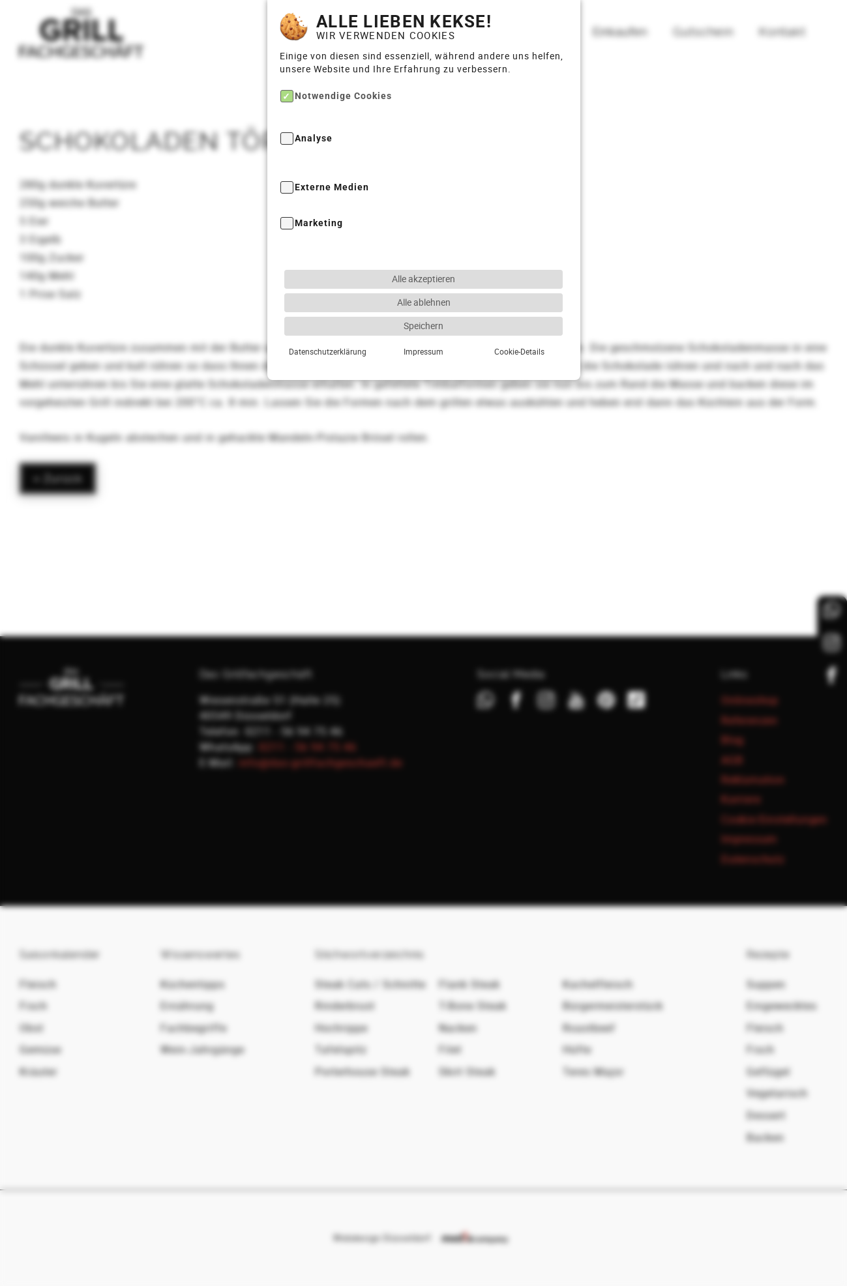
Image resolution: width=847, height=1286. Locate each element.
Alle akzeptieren (423, 278)
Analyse (314, 139)
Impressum (423, 351)
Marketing (319, 223)
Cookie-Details (519, 351)
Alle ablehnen (424, 302)
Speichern (423, 325)
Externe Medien (332, 187)
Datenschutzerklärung (327, 351)
